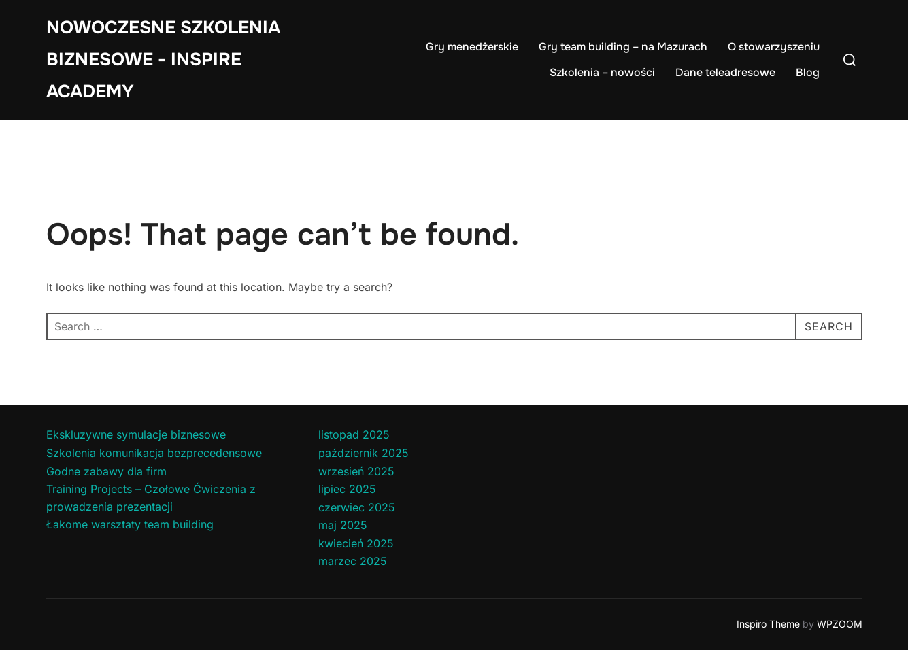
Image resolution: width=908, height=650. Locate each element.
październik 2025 (363, 453)
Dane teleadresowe (725, 72)
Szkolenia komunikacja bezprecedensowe (154, 453)
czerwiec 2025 (356, 507)
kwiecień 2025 (356, 543)
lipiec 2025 (347, 489)
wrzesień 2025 (356, 471)
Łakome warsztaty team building (130, 524)
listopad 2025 (354, 434)
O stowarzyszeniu (774, 46)
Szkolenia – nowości (602, 72)
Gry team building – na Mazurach (623, 46)
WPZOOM (839, 624)
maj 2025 (342, 525)
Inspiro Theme (768, 624)
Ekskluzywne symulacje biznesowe (136, 434)
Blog (808, 72)
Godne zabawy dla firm (106, 471)
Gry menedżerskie (472, 46)
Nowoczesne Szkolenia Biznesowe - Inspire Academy (163, 59)
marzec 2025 (352, 561)
